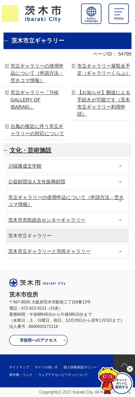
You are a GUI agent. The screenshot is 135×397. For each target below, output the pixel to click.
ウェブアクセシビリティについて (63, 375)
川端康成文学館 (24, 166)
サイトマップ (19, 367)
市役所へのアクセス (38, 340)
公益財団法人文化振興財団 (36, 181)
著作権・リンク (21, 375)
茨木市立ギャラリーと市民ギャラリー (49, 251)
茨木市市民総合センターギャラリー (46, 220)
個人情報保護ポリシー (80, 367)
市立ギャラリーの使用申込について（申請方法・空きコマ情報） (37, 73)
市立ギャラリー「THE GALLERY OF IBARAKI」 (35, 100)
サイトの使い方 (46, 367)
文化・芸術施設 (31, 150)
